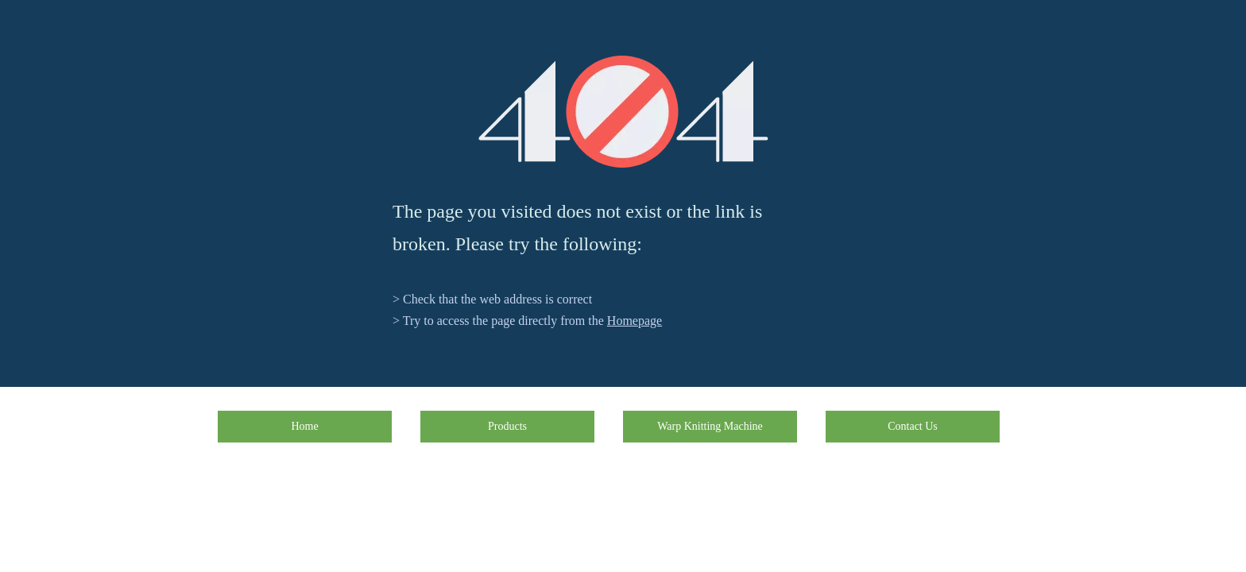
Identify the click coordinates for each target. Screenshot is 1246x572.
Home (304, 426)
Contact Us (913, 426)
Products (507, 426)
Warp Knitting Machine (710, 426)
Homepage (634, 320)
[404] (623, 112)
